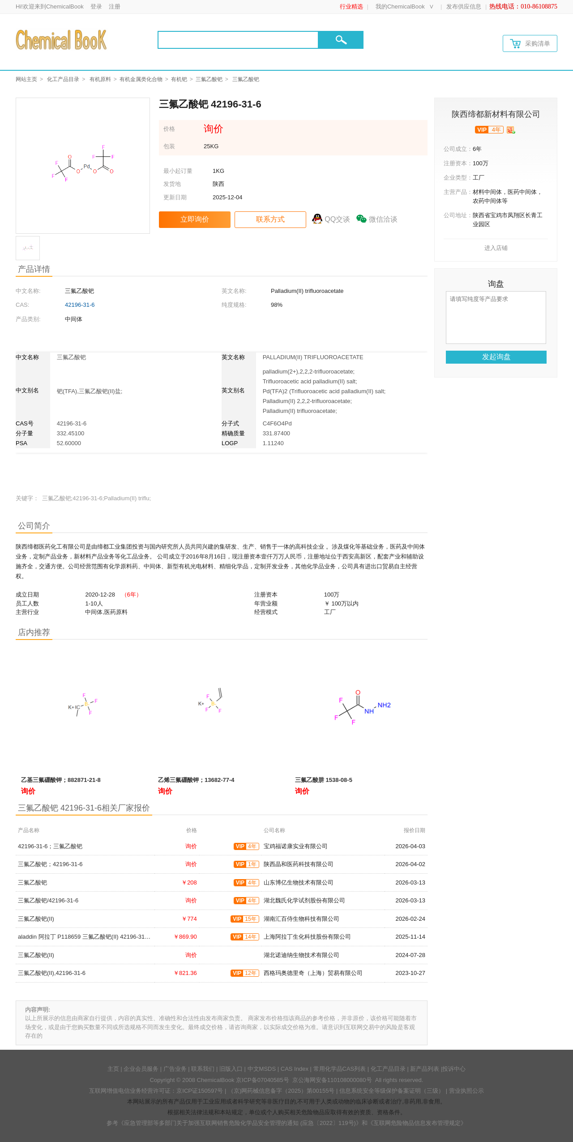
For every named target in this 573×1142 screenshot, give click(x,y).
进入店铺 (496, 248)
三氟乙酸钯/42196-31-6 (48, 900)
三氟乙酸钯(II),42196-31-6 (52, 973)
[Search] (238, 40)
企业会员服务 (141, 1068)
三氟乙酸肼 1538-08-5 (323, 780)
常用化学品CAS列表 (339, 1068)
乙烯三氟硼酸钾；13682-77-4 (196, 780)
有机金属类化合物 (141, 79)
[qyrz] (511, 129)
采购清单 (530, 43)
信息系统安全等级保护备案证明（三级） (391, 1090)
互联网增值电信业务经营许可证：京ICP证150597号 (156, 1090)
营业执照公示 (466, 1090)
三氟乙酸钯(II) (36, 918)
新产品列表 (424, 1068)
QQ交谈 (337, 219)
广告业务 (175, 1068)
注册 (114, 6)
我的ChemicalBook (400, 6)
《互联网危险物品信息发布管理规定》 (417, 1123)
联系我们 (202, 1068)
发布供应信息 (463, 6)
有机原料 (100, 79)
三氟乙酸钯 (209, 79)
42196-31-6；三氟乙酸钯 (50, 846)
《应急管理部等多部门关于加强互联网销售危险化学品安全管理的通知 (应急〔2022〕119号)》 (240, 1123)
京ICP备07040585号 (262, 1080)
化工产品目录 (63, 79)
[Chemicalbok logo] (62, 39)
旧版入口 (231, 1068)
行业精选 (351, 6)
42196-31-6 (80, 304)
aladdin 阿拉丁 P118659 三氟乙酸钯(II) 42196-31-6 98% (90, 936)
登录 (96, 6)
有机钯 (179, 79)
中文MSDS (262, 1068)
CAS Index (294, 1068)
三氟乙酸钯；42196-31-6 (50, 864)
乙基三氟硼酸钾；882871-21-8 (61, 780)
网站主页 (26, 79)
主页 (113, 1068)
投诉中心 (454, 1068)
